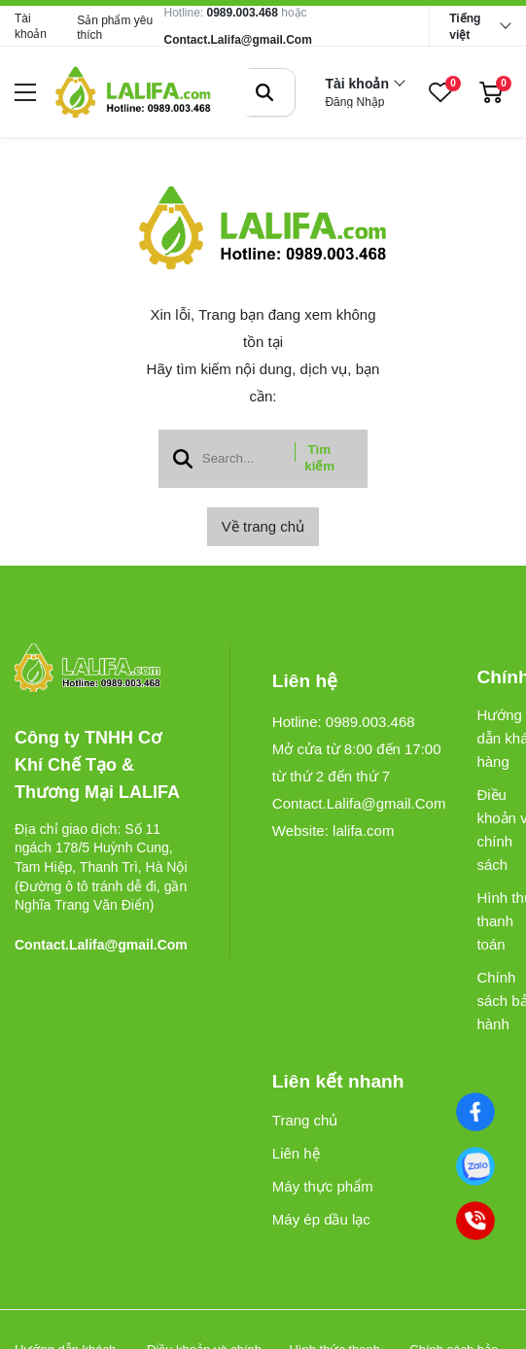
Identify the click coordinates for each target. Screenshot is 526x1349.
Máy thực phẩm (322, 1186)
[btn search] (264, 92)
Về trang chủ (263, 526)
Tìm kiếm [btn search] (319, 457)
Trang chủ (305, 1120)
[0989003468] (476, 1167)
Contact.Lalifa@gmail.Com (237, 40)
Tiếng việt (464, 27)
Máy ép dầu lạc (321, 1219)
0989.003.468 (242, 12)
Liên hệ (296, 1153)
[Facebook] (476, 1112)
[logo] (133, 92)
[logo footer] (101, 669)
